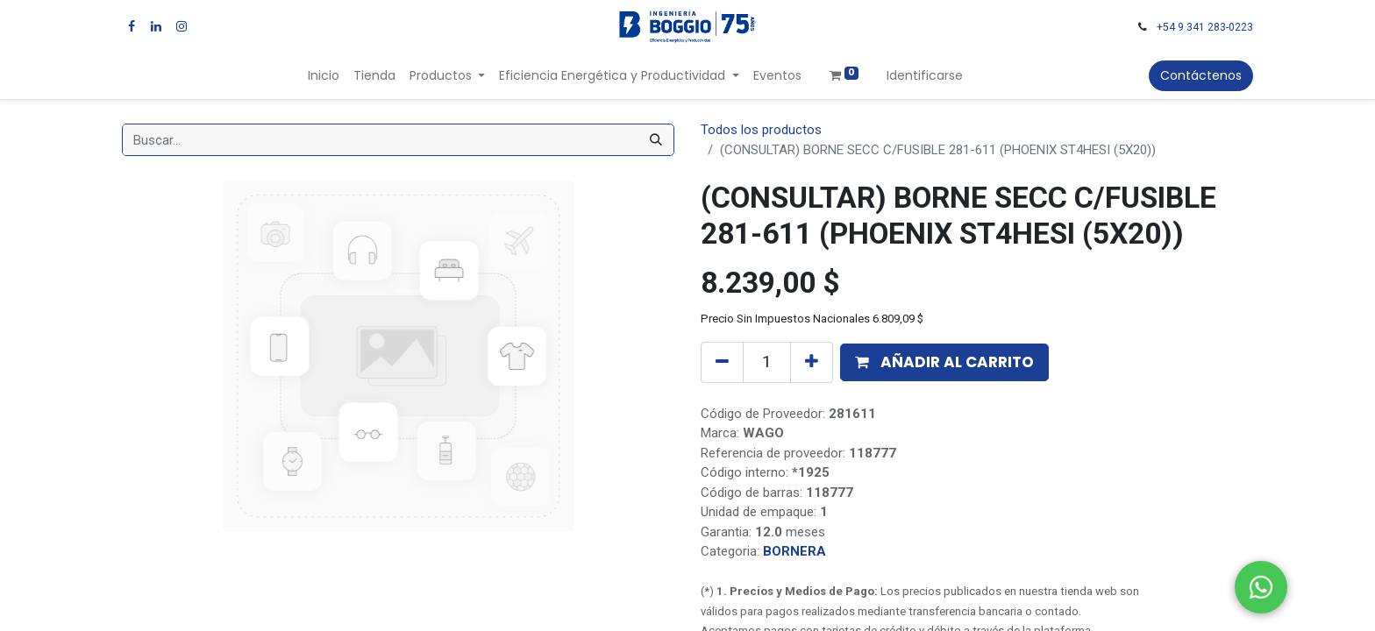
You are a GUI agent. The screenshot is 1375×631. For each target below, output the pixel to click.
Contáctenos (1201, 75)
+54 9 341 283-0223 (1205, 27)
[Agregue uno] (811, 362)
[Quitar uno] (722, 362)
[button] (944, 363)
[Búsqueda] (655, 139)
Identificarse (925, 75)
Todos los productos (761, 130)
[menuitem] (323, 76)
